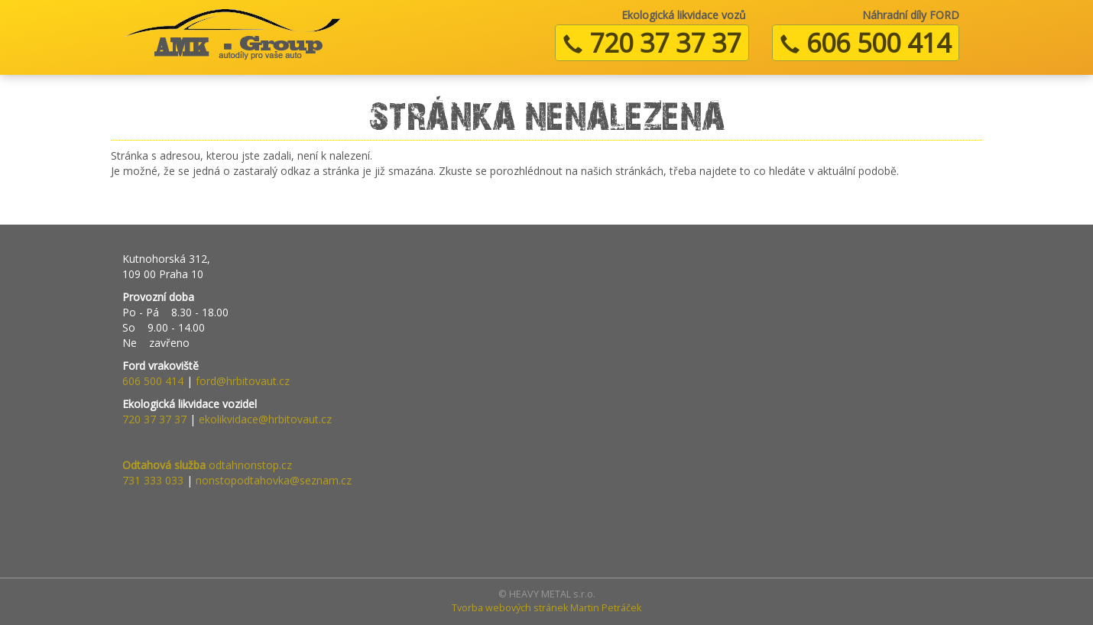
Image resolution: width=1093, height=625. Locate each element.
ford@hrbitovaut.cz (243, 381)
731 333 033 (152, 480)
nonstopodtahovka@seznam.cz (274, 480)
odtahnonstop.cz (207, 465)
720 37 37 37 (652, 42)
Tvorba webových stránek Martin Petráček (546, 607)
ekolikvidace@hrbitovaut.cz (265, 419)
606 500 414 (865, 42)
